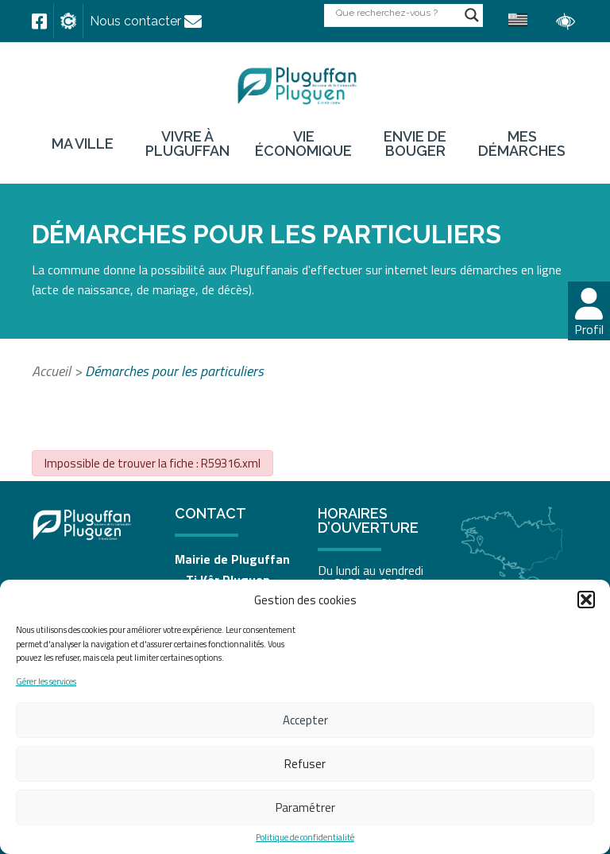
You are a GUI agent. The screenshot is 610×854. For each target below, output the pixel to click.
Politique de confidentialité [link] (305, 837)
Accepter (305, 720)
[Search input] (396, 12)
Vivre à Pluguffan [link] (187, 144)
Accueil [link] (51, 371)
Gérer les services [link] (46, 681)
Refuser (305, 764)
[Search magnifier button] (472, 15)
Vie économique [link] (303, 144)
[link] (39, 21)
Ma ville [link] (83, 144)
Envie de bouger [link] (415, 144)
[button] (586, 600)
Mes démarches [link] (522, 144)
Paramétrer (305, 807)
